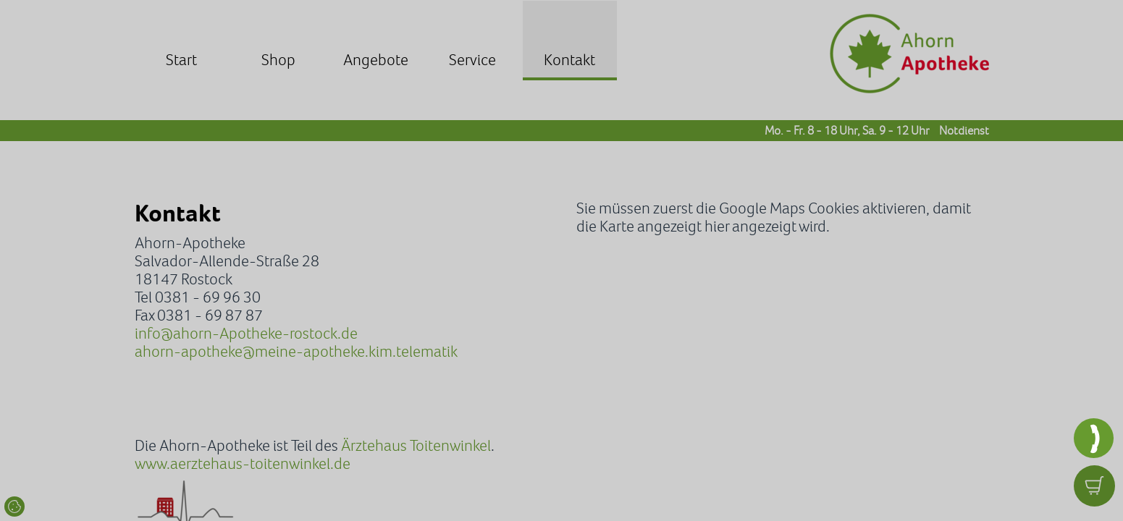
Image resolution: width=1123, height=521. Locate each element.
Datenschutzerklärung (565, 319)
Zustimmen (453, 367)
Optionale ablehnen (576, 367)
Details (684, 367)
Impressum (395, 337)
